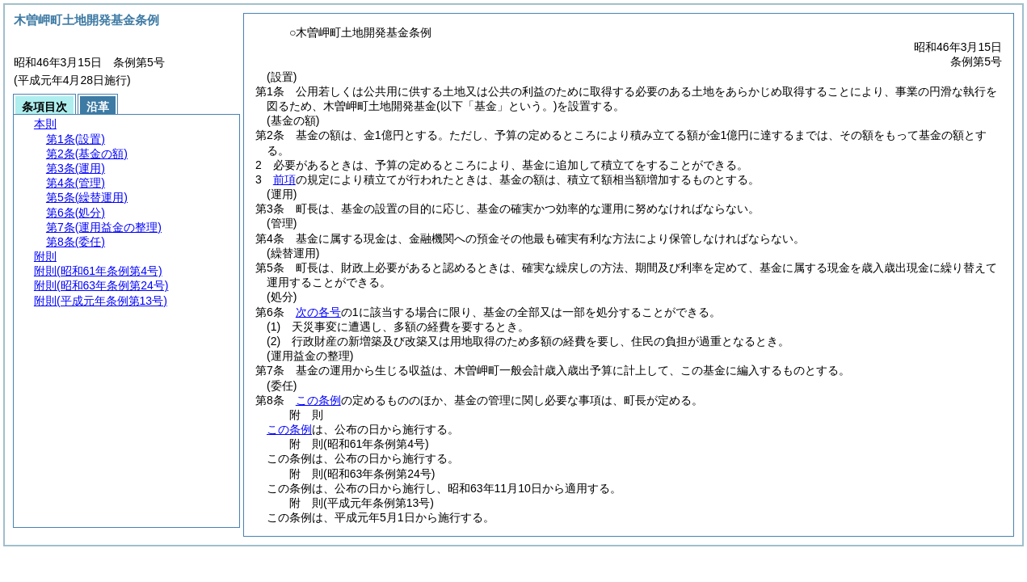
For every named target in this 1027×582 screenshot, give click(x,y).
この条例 (318, 400)
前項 (284, 179)
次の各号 (318, 312)
